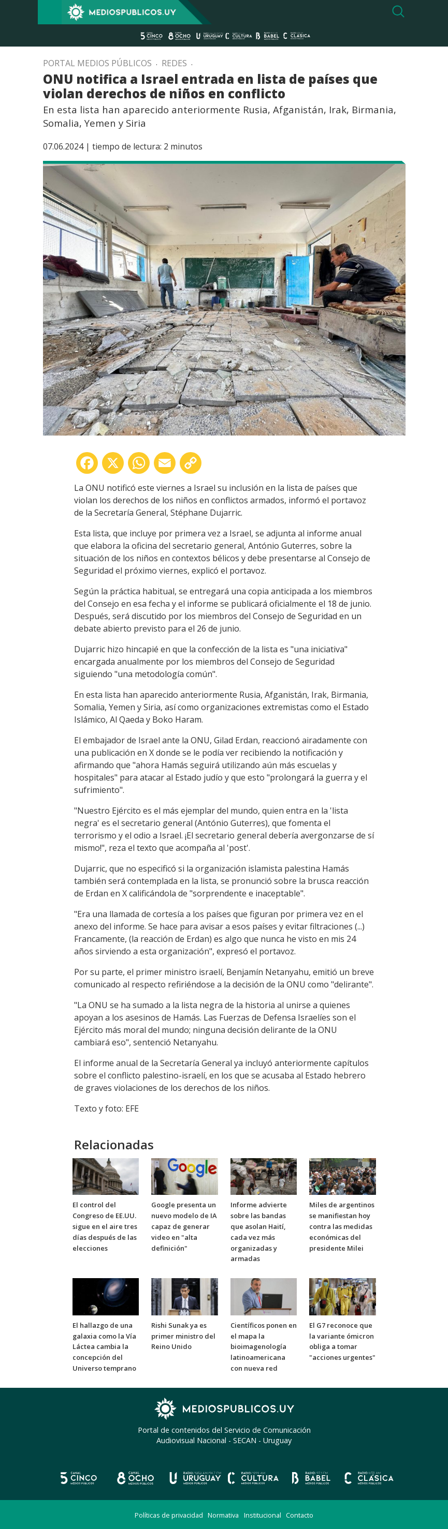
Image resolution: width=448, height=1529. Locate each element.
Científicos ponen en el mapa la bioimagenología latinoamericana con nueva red (263, 1347)
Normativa (223, 1515)
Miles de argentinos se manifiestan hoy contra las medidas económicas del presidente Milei (341, 1226)
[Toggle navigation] (50, 12)
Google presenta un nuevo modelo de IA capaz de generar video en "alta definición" (183, 1226)
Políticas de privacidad (169, 1515)
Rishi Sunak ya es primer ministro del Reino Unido (183, 1336)
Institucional (262, 1515)
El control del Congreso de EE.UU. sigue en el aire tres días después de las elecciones (105, 1226)
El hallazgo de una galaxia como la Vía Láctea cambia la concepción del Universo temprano (104, 1347)
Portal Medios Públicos (97, 63)
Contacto (299, 1515)
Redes (174, 63)
